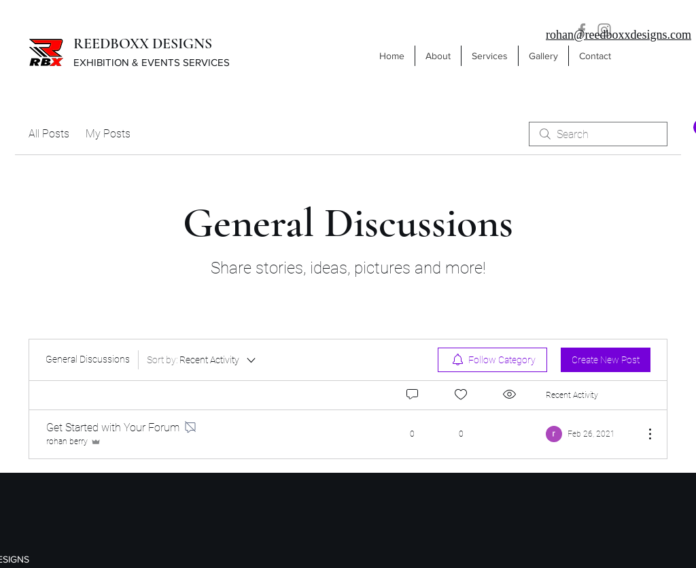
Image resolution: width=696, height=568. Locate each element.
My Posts (108, 133)
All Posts (49, 133)
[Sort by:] (202, 360)
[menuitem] (492, 360)
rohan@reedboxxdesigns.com (618, 34)
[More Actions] (643, 434)
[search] (598, 134)
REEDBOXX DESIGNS (142, 43)
